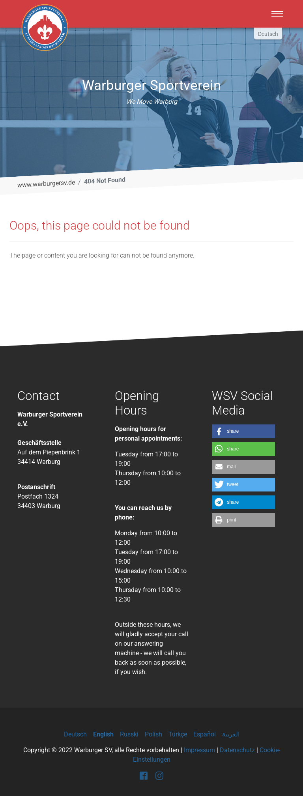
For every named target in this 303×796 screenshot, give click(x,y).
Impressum (199, 750)
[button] (243, 431)
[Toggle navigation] (277, 14)
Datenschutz (237, 750)
